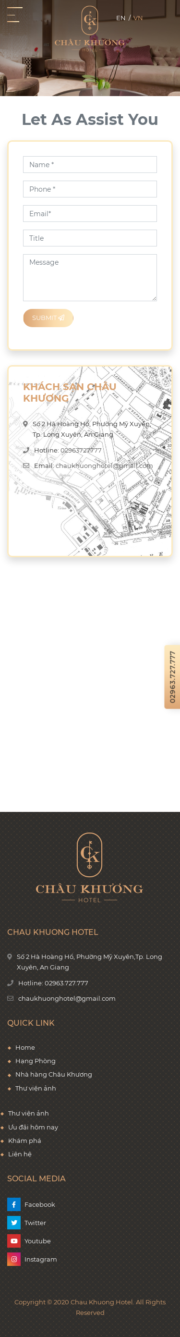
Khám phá (24, 1140)
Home (25, 1047)
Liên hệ (20, 1154)
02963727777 (81, 450)
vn (138, 18)
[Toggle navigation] (15, 15)
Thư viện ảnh (35, 1088)
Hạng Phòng (35, 1061)
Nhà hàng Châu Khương (53, 1074)
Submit (48, 317)
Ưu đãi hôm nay (33, 1127)
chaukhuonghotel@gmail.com (104, 465)
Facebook (39, 1204)
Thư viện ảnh (28, 1113)
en (121, 18)
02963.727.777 (66, 983)
